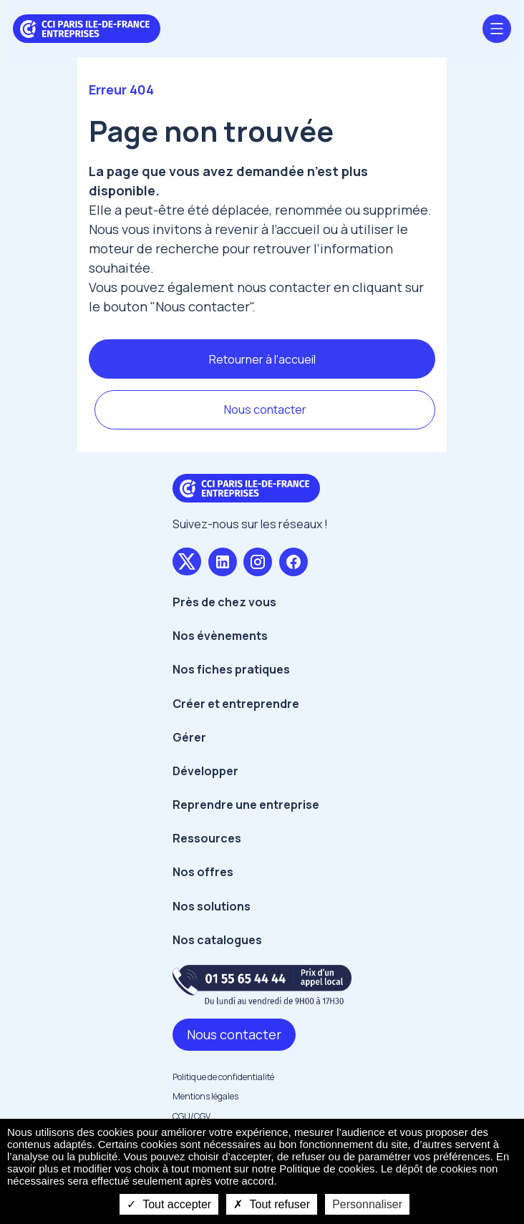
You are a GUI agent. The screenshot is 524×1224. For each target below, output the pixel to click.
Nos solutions (212, 906)
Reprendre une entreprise (246, 804)
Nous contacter (265, 409)
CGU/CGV (191, 1116)
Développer (205, 771)
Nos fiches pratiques (231, 669)
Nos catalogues (217, 940)
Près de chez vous (224, 602)
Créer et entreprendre (236, 703)
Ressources (207, 838)
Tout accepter (169, 1204)
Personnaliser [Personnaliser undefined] (367, 1204)
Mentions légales (205, 1096)
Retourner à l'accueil (262, 359)
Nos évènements (220, 635)
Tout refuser (271, 1204)
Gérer (189, 737)
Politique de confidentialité (223, 1077)
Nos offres (203, 872)
